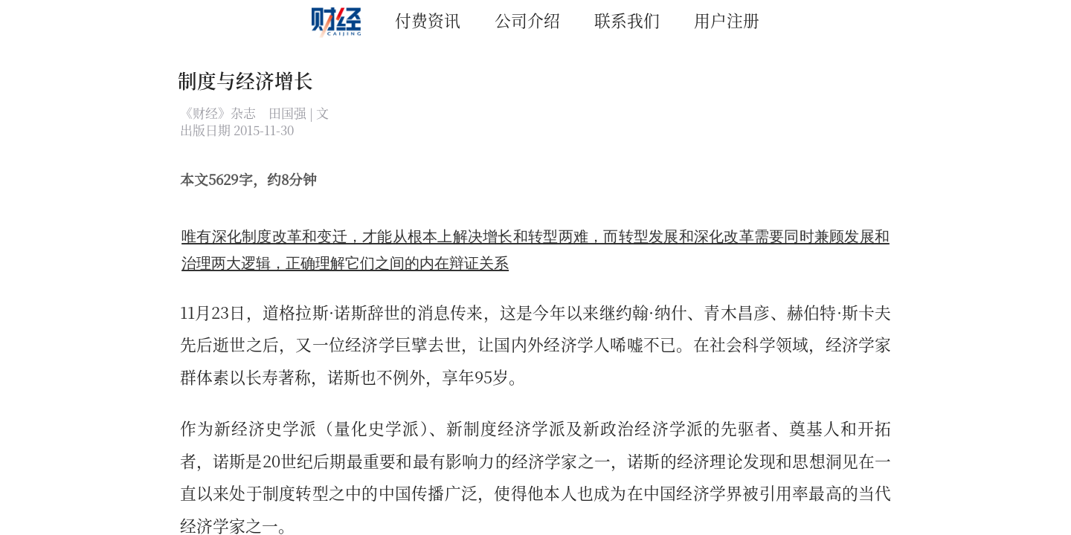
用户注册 (726, 19)
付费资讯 (427, 19)
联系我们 (627, 19)
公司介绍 (527, 19)
